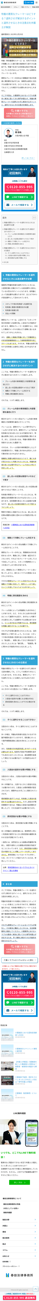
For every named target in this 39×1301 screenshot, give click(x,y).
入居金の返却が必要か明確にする (19, 255)
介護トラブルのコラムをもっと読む (19, 960)
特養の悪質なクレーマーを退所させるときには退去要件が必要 (19, 223)
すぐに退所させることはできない (19, 253)
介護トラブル (25, 7)
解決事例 (5, 1238)
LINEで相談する (20, 196)
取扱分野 (5, 1219)
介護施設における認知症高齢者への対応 (26, 1033)
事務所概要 (7, 1212)
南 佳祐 (18, 132)
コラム (16, 7)
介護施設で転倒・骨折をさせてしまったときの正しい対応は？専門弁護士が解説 (26, 1079)
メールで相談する (20, 204)
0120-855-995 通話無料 (20, 1298)
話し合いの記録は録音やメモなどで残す (21, 239)
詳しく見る (18, 1182)
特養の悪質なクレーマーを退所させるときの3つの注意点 (19, 249)
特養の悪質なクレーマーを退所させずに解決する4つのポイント (19, 230)
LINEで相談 (29, 2)
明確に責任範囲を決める (16, 244)
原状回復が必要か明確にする (17, 258)
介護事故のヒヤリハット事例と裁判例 (26, 1049)
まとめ (6, 262)
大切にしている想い (11, 1208)
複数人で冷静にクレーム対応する (19, 241)
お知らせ (5, 1256)
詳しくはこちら (27, 158)
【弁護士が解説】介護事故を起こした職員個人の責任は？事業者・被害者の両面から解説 (26, 1065)
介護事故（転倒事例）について (26, 1094)
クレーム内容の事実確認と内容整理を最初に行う (21, 235)
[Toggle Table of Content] (33, 217)
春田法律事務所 (5, 7)
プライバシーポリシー (9, 1266)
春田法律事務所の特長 (11, 1204)
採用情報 (5, 1262)
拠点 (4, 1244)
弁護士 (5, 1225)
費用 (4, 1232)
